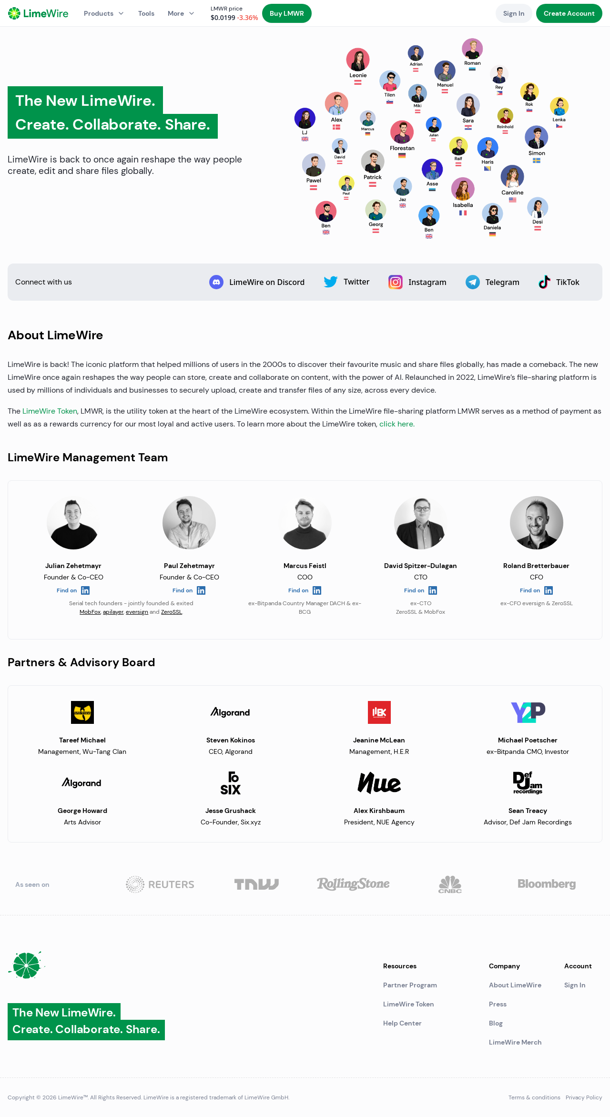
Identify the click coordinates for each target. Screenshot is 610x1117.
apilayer (113, 612)
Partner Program (410, 985)
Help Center (402, 1023)
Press (498, 1004)
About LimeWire (515, 985)
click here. (397, 424)
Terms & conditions (534, 1097)
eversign (137, 612)
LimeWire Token (49, 411)
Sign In (575, 985)
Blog (496, 1023)
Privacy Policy (584, 1097)
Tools (146, 13)
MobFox (90, 612)
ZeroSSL (171, 612)
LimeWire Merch (515, 1042)
